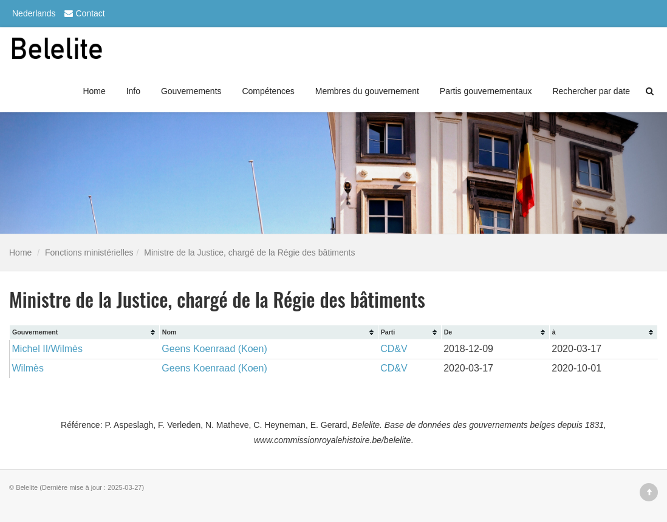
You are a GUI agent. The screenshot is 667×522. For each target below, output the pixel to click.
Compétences (268, 91)
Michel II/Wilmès (47, 349)
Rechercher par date (591, 91)
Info (133, 91)
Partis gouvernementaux (486, 91)
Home (94, 91)
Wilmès (28, 368)
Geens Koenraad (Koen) (214, 349)
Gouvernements (191, 91)
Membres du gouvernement (367, 91)
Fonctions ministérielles (89, 252)
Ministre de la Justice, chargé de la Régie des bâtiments (249, 252)
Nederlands (34, 13)
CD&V (393, 349)
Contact (83, 13)
